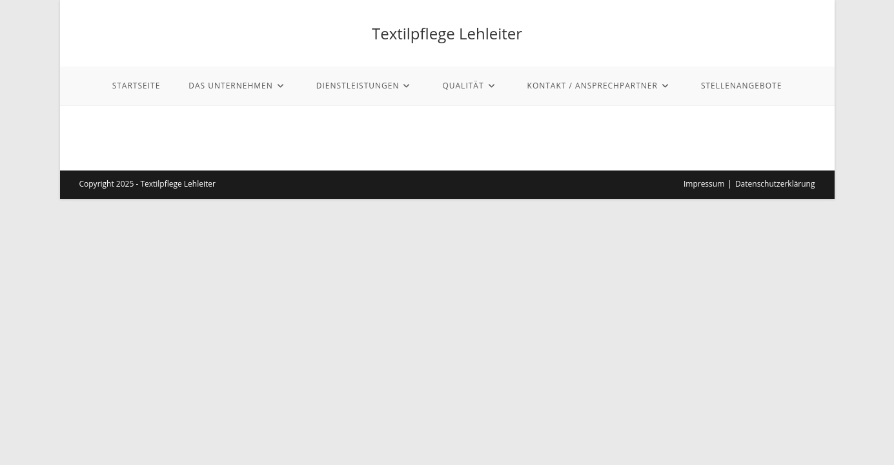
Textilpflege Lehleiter (447, 33)
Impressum (704, 183)
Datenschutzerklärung (775, 183)
